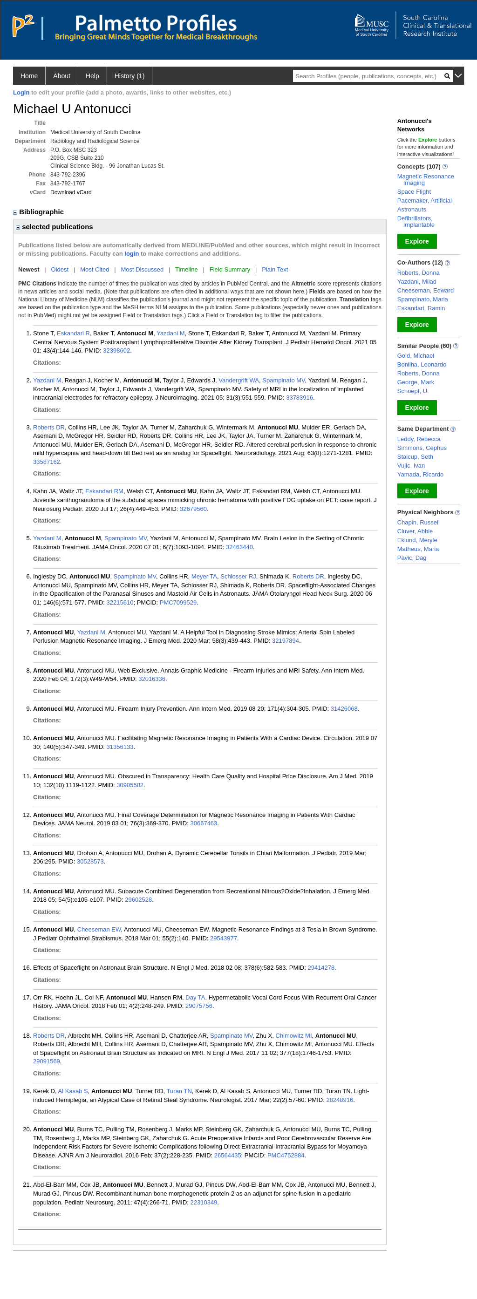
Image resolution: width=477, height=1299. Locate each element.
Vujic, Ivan (411, 465)
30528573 (90, 861)
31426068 (344, 708)
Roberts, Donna (418, 272)
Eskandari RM (104, 491)
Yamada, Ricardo (420, 474)
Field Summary (230, 269)
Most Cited (94, 269)
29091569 (46, 1061)
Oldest (60, 269)
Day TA (195, 997)
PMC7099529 (178, 602)
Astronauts (411, 209)
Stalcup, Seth (415, 456)
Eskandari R (73, 333)
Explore (417, 241)
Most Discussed (142, 269)
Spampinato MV (283, 380)
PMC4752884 (286, 1155)
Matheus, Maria (418, 548)
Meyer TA (204, 576)
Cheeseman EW (99, 929)
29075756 (198, 1005)
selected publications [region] (54, 227)
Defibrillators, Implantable (416, 221)
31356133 (120, 746)
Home (29, 76)
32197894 (285, 640)
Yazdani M (170, 333)
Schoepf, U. (413, 391)
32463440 (239, 547)
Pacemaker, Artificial (424, 200)
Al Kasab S (73, 1091)
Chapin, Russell (418, 522)
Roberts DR (49, 427)
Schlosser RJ (238, 576)
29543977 (223, 938)
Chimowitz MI (294, 1035)
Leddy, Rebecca (419, 438)
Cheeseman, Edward (425, 290)
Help (92, 76)
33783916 (299, 397)
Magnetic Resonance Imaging (425, 179)
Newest (29, 269)
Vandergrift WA (238, 380)
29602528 (138, 899)
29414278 (320, 967)
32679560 (193, 508)
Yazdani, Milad (416, 281)
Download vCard (71, 192)
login (131, 253)
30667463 (203, 823)
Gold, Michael (415, 355)
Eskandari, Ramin (421, 308)
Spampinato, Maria (422, 299)
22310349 (204, 1202)
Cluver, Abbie (415, 531)
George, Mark (415, 382)
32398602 (116, 350)
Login (21, 92)
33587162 (46, 461)
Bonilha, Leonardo (422, 364)
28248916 (339, 1099)
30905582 (129, 785)
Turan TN (179, 1091)
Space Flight (414, 191)
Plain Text (275, 269)
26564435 (227, 1155)
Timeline (186, 269)
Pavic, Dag (412, 557)
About (61, 76)
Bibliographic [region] (39, 212)
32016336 (151, 678)
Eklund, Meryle (417, 540)
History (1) (130, 76)
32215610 (120, 602)
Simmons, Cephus (422, 447)
